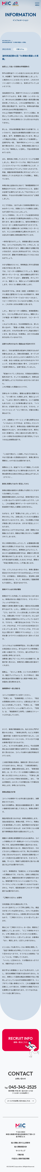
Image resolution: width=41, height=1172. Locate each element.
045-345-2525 (21, 1087)
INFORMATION (6, 40)
